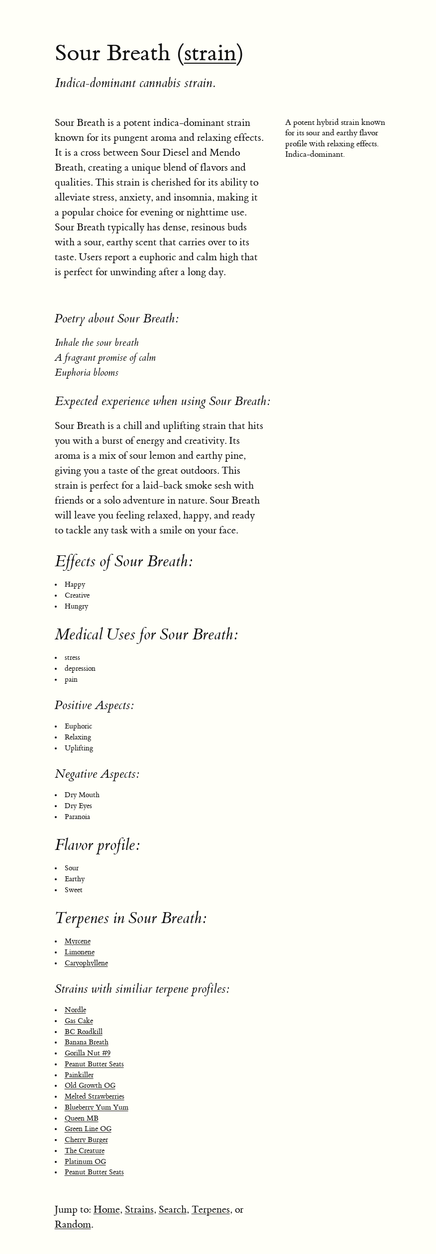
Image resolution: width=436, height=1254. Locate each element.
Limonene (80, 952)
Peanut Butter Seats (94, 1064)
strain (210, 53)
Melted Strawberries (94, 1096)
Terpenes (211, 1209)
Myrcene (78, 941)
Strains (139, 1209)
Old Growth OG (90, 1085)
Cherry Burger (86, 1140)
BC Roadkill (84, 1032)
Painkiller (79, 1075)
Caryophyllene (86, 963)
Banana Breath (87, 1042)
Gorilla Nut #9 (87, 1053)
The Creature (85, 1151)
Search (173, 1209)
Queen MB (82, 1118)
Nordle (75, 1010)
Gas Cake (79, 1021)
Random (73, 1224)
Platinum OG (85, 1161)
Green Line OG (88, 1129)
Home (107, 1209)
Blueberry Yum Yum (96, 1107)
